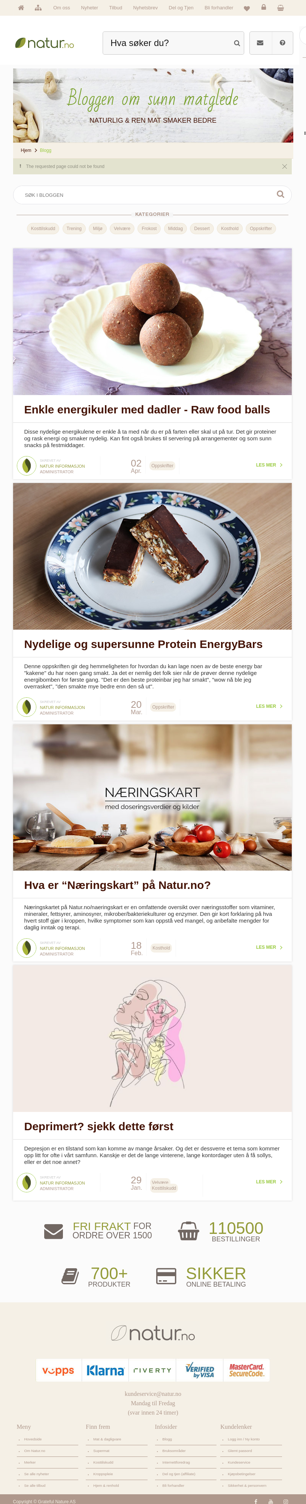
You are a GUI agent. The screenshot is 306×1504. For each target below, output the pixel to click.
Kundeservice (239, 1457)
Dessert (200, 228)
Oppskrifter (260, 228)
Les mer (263, 463)
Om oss (61, 7)
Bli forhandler (218, 7)
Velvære (121, 228)
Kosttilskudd (42, 228)
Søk (278, 194)
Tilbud (115, 7)
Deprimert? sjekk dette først (98, 1121)
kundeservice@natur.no (153, 1388)
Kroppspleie (103, 1469)
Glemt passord (240, 1445)
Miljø (96, 228)
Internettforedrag (176, 1457)
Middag (174, 228)
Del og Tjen (181, 7)
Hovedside (33, 1434)
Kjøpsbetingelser (241, 1469)
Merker (30, 1457)
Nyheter (89, 7)
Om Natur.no (34, 1445)
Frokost (147, 228)
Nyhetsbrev (145, 7)
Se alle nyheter (36, 1469)
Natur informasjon (62, 464)
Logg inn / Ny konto (244, 1434)
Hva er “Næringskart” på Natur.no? (117, 881)
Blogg (167, 1434)
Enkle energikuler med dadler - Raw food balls (147, 408)
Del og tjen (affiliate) (179, 1469)
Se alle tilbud (35, 1480)
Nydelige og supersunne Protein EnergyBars (143, 641)
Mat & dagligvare (107, 1434)
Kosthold (228, 228)
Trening (72, 228)
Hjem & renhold (106, 1480)
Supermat (101, 1445)
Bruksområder (174, 1445)
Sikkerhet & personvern (247, 1480)
